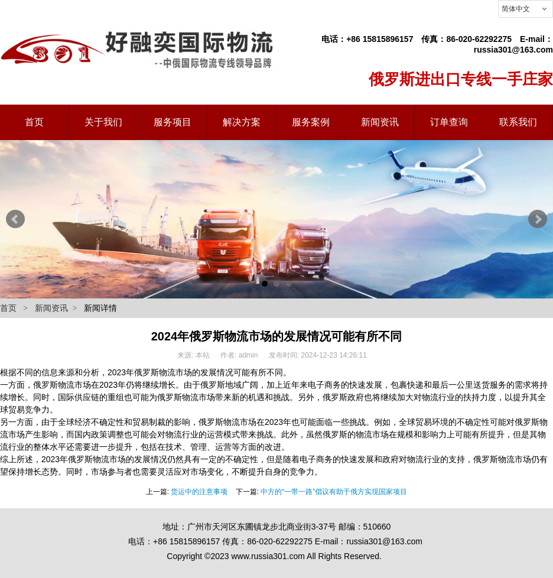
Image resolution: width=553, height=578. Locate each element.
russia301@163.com (513, 49)
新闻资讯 (51, 308)
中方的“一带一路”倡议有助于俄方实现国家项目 (334, 492)
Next (537, 219)
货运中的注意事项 (199, 492)
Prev (15, 219)
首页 (8, 308)
